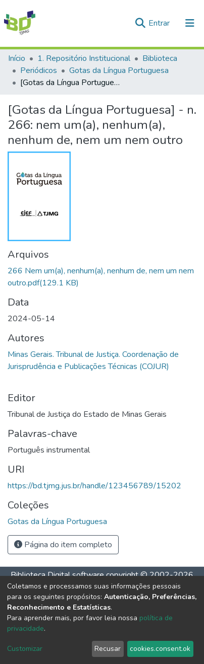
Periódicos (38, 70)
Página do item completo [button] (63, 544)
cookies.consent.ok (160, 648)
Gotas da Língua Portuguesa (119, 70)
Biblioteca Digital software (57, 574)
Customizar (24, 648)
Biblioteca (159, 58)
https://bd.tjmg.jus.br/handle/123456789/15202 (94, 485)
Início (16, 58)
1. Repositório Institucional (83, 58)
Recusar (107, 648)
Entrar (160, 23)
